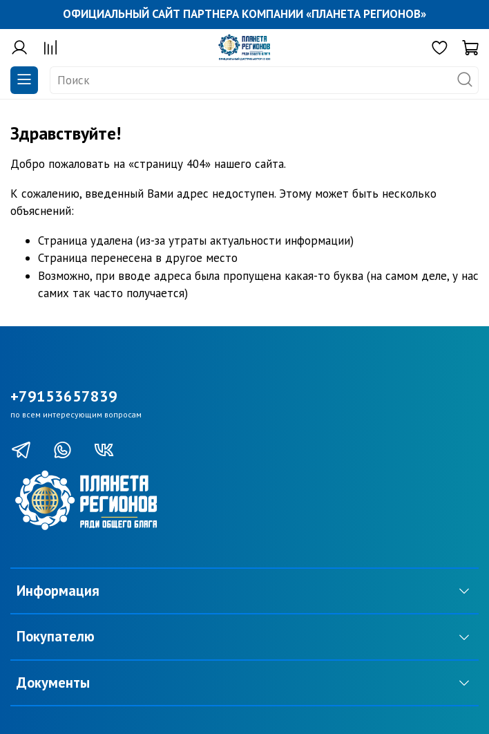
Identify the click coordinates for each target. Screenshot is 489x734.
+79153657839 (63, 396)
